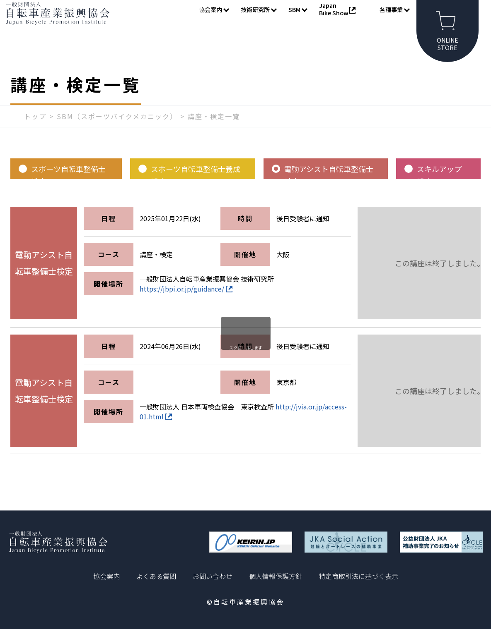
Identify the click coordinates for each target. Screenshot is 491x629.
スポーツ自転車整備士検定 (68, 186)
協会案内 (106, 576)
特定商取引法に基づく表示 (358, 576)
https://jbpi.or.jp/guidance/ (186, 304)
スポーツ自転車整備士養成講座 (195, 186)
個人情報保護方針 (275, 576)
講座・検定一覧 (214, 131)
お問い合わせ (212, 576)
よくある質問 (156, 576)
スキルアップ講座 (439, 186)
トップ (35, 131)
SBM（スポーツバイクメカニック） (117, 131)
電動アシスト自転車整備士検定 (328, 186)
